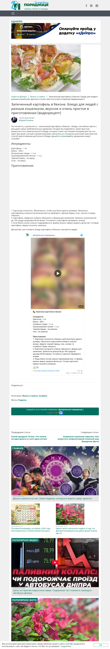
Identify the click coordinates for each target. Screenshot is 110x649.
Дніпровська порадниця (63, 134)
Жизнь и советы (37, 96)
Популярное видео (25, 540)
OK (100, 645)
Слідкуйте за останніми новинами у (55, 411)
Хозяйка (43, 396)
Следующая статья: (77, 437)
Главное (17, 448)
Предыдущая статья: (32, 435)
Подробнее (66, 646)
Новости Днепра (19, 96)
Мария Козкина (26, 120)
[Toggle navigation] (13, 13)
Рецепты (22, 400)
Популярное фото (24, 600)
